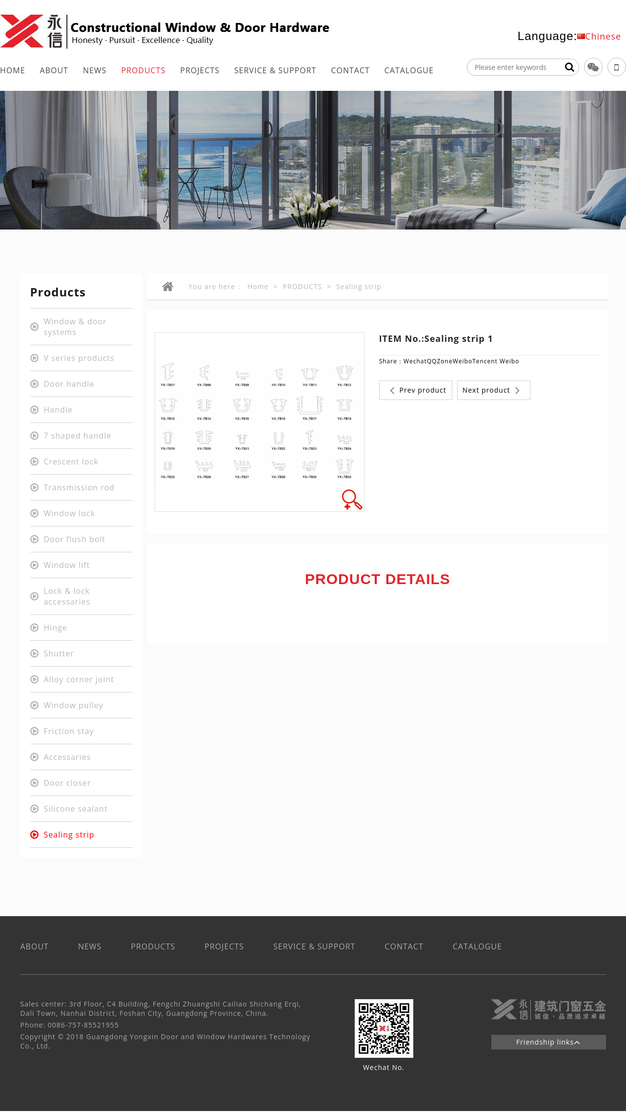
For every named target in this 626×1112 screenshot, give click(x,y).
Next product (491, 390)
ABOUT (54, 70)
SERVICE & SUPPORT (275, 70)
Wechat (415, 361)
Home (258, 286)
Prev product (418, 390)
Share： (391, 361)
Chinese (603, 36)
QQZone (440, 361)
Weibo (462, 361)
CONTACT (350, 70)
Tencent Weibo (495, 361)
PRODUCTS (143, 70)
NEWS (94, 70)
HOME (12, 70)
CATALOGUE (409, 70)
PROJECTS (200, 70)
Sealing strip (359, 286)
